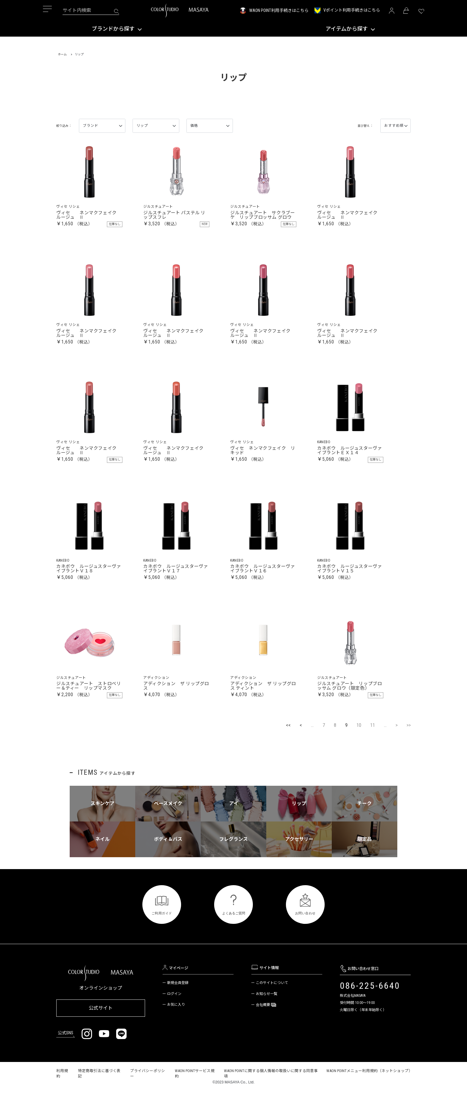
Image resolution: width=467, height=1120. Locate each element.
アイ (233, 834)
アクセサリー (299, 870)
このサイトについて (272, 1013)
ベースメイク (168, 834)
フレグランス (233, 870)
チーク (364, 834)
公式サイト (101, 1038)
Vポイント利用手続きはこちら (351, 10)
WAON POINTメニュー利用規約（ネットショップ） (369, 1099)
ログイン (174, 1024)
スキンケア (102, 834)
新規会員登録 (178, 1013)
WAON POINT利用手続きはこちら (279, 10)
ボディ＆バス (168, 870)
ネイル (102, 870)
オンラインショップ (100, 1018)
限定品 (364, 870)
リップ (299, 834)
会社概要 (263, 1035)
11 (372, 756)
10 (359, 756)
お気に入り (176, 1035)
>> (409, 756)
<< (288, 756)
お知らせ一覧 (266, 1024)
